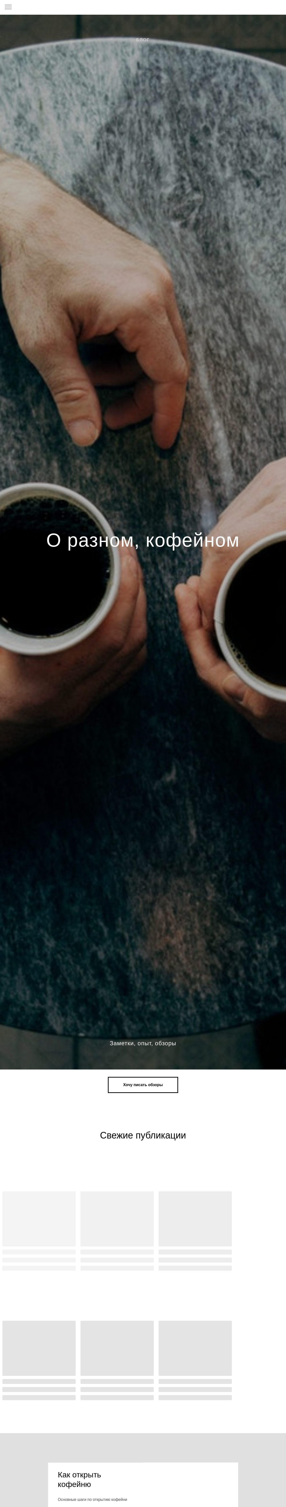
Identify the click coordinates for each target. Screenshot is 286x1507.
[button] (143, 1084)
